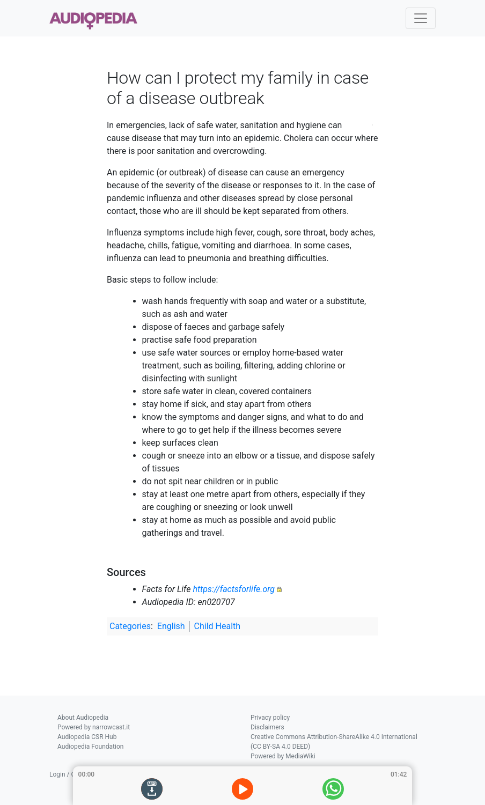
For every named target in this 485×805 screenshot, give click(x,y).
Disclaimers (267, 727)
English (171, 626)
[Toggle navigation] (421, 18)
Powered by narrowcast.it (93, 727)
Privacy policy (270, 717)
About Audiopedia (82, 717)
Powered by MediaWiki (283, 756)
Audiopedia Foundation (90, 746)
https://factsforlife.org (234, 589)
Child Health (217, 626)
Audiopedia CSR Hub (86, 737)
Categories (130, 626)
